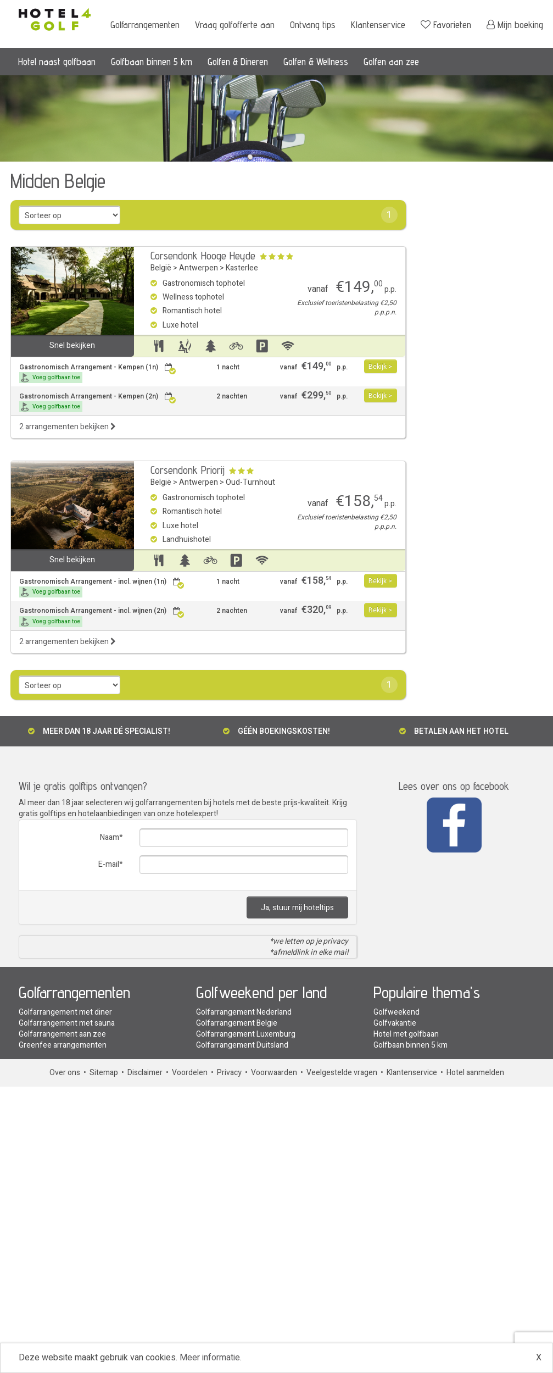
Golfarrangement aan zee (62, 1034)
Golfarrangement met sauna (67, 1023)
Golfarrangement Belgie (236, 1023)
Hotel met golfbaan (406, 1034)
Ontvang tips (313, 24)
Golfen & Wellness (315, 61)
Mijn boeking (515, 24)
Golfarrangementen (145, 24)
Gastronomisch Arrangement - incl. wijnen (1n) (102, 587)
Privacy (229, 1072)
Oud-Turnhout (250, 482)
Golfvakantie (394, 1023)
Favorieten (446, 24)
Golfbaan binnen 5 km (151, 61)
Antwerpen (198, 268)
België (160, 268)
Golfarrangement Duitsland (242, 1045)
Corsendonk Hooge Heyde (202, 255)
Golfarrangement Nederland (244, 1012)
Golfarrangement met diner (65, 1012)
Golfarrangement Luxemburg (245, 1034)
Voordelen (190, 1072)
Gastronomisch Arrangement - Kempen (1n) (97, 373)
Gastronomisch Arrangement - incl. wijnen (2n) (102, 616)
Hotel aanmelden (475, 1072)
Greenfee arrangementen (63, 1045)
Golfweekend (396, 1012)
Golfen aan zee (391, 61)
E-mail (108, 864)
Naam (109, 837)
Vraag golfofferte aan (235, 24)
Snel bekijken (72, 345)
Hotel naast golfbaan (57, 61)
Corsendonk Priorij (187, 470)
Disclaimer (145, 1072)
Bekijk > (380, 367)
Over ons (64, 1072)
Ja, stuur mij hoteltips (297, 908)
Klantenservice (378, 24)
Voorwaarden (274, 1072)
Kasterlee (242, 268)
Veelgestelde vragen (341, 1072)
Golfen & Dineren (238, 61)
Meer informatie (210, 1357)
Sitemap (104, 1072)
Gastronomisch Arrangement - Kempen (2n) (97, 402)
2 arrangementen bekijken (67, 427)
